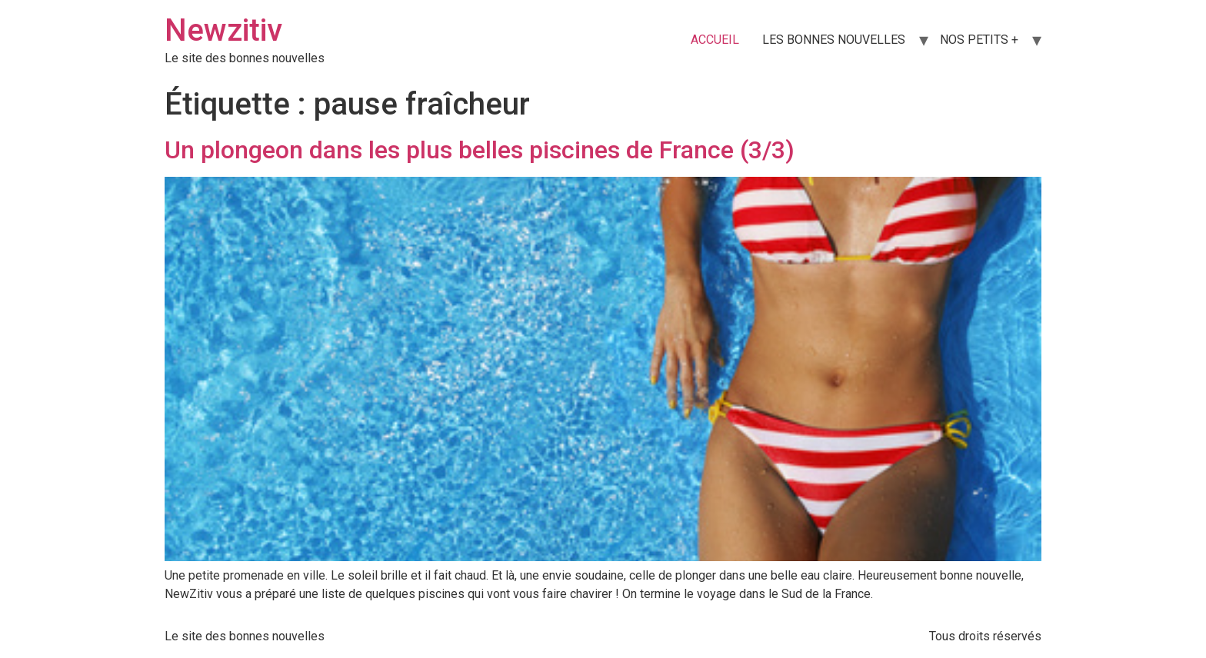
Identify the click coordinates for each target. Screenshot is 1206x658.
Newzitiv (223, 30)
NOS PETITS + (979, 39)
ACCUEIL (715, 39)
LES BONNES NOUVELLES (833, 39)
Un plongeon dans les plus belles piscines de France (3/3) (480, 149)
